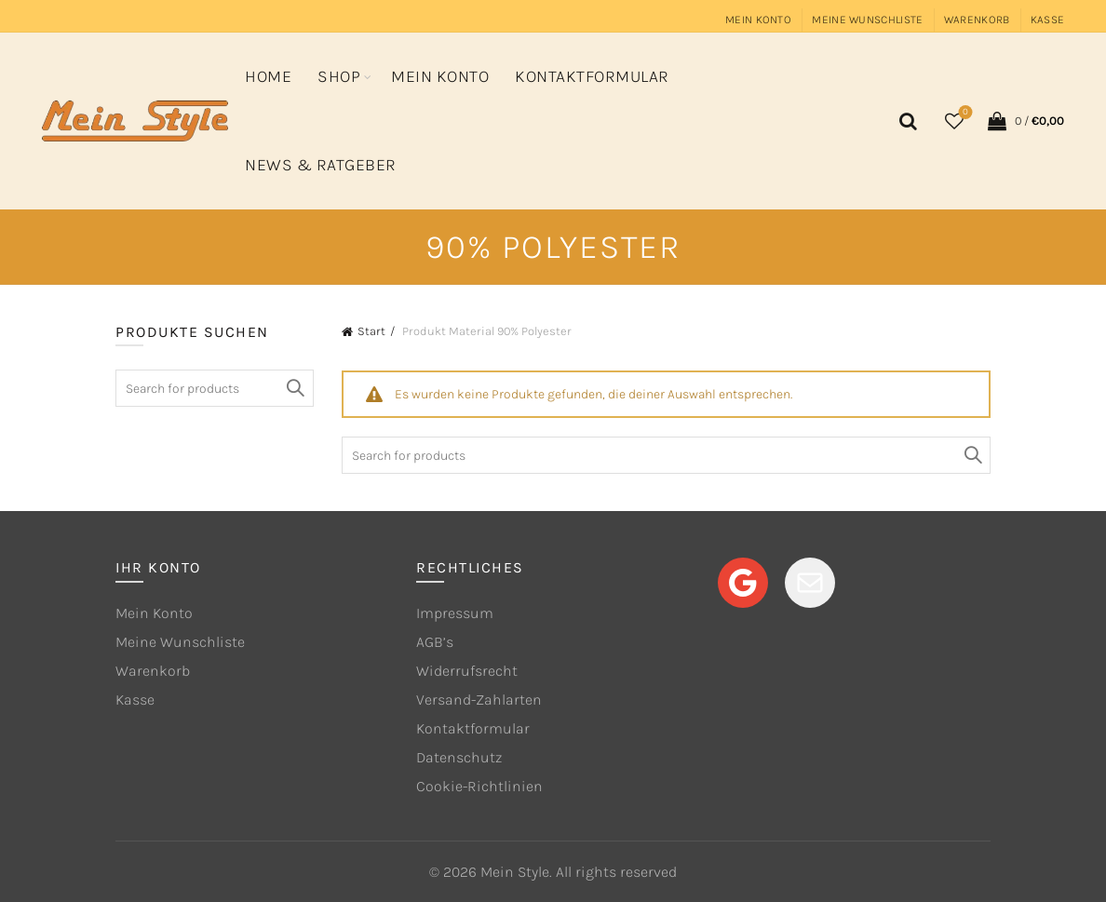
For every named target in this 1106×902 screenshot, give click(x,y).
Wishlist (964, 113)
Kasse (1048, 19)
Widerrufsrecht (467, 671)
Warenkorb (977, 19)
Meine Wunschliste (867, 19)
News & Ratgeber (321, 165)
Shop (338, 76)
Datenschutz (459, 757)
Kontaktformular (592, 76)
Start (371, 331)
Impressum (454, 613)
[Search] (905, 121)
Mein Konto (758, 19)
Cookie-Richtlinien (479, 786)
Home (268, 76)
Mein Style (514, 872)
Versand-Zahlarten (479, 699)
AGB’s (434, 642)
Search (972, 455)
